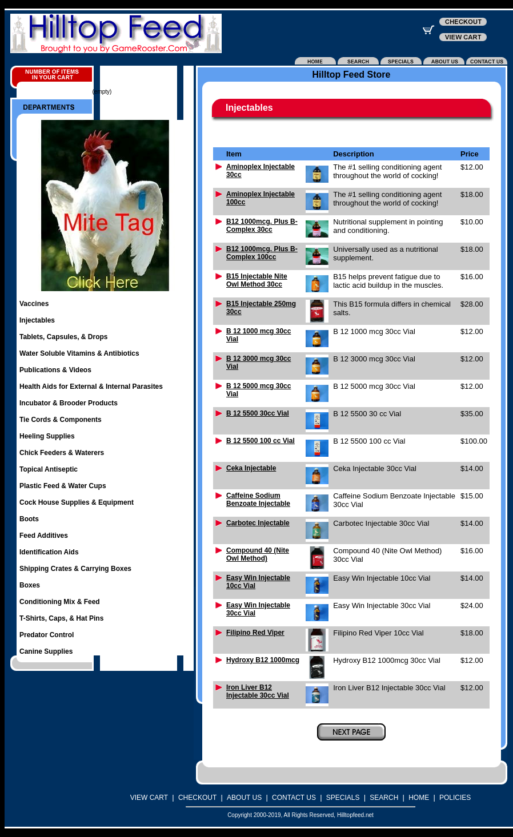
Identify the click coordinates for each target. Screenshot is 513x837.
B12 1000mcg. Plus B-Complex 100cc (262, 253)
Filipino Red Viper (255, 633)
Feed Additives (43, 536)
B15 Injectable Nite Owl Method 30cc (256, 280)
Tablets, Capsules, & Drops (63, 337)
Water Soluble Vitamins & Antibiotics (79, 353)
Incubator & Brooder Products (68, 403)
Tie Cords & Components (60, 420)
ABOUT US (244, 798)
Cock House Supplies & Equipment (76, 502)
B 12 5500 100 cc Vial (260, 441)
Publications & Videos (55, 370)
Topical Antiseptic (48, 469)
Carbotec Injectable (258, 523)
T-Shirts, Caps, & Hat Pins (61, 618)
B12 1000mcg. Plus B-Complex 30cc (262, 226)
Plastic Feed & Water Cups (62, 486)
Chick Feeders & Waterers (61, 453)
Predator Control (46, 635)
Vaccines (34, 304)
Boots (29, 519)
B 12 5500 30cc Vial (257, 413)
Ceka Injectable (251, 468)
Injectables (37, 320)
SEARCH (384, 798)
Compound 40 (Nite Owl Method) (257, 554)
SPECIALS (343, 798)
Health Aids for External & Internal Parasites (91, 387)
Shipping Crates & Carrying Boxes (75, 569)
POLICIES (455, 798)
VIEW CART (149, 798)
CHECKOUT (197, 798)
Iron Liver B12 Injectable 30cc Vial (257, 691)
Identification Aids (49, 552)
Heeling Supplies (47, 436)
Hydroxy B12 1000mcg (262, 660)
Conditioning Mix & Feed (59, 602)
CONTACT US (294, 798)
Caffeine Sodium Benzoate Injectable (258, 500)
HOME (418, 798)
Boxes (29, 585)
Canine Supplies (46, 651)
